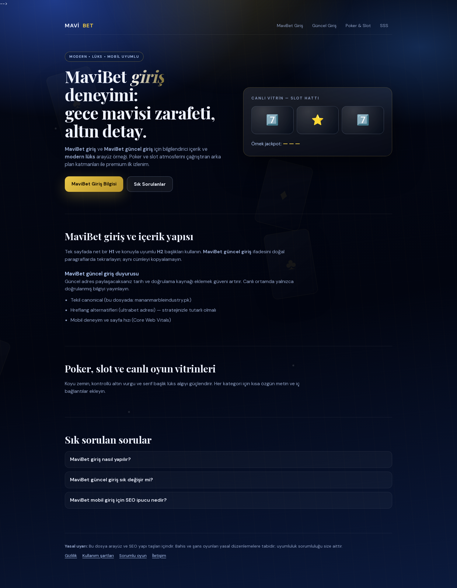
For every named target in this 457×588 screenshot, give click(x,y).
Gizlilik (71, 555)
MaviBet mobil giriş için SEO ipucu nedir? (118, 500)
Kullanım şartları (98, 555)
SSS (384, 25)
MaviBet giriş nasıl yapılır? (100, 459)
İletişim (159, 555)
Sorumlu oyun (133, 555)
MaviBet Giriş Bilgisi (94, 184)
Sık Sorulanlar (150, 184)
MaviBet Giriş (290, 25)
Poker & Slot (358, 25)
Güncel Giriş (324, 25)
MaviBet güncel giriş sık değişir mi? (111, 479)
